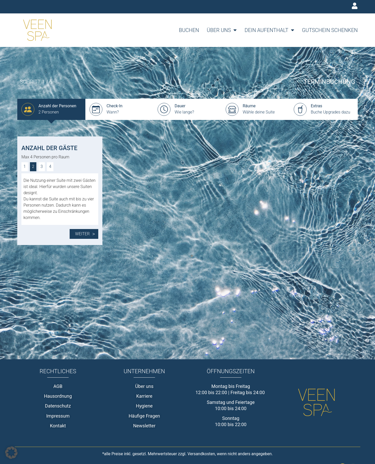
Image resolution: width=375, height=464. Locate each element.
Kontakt (58, 425)
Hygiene (144, 406)
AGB (57, 386)
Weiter (85, 234)
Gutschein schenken (330, 30)
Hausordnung (58, 396)
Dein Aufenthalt (269, 30)
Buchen (189, 30)
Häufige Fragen (144, 416)
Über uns (222, 30)
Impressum (58, 416)
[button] (11, 452)
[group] (51, 109)
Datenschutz (58, 406)
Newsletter (144, 425)
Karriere (144, 396)
